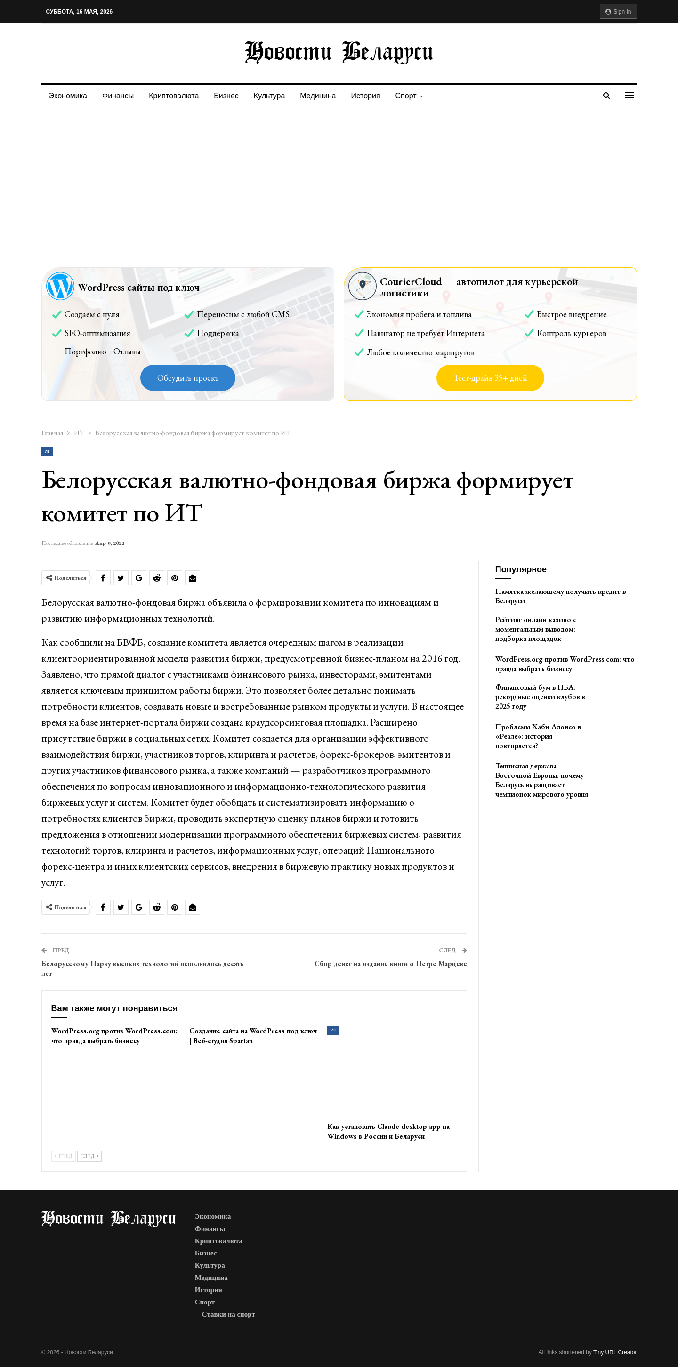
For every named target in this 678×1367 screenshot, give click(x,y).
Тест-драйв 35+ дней (490, 377)
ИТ (47, 451)
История (374, 96)
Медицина (325, 96)
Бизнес (230, 96)
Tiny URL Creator (615, 1352)
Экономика (68, 96)
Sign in (618, 11)
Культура (275, 96)
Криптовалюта (177, 96)
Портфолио (85, 351)
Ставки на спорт (228, 1314)
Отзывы (127, 351)
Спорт (416, 96)
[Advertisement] (339, 178)
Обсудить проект (187, 377)
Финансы (119, 96)
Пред (64, 1156)
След (89, 1156)
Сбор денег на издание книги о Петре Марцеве (391, 963)
